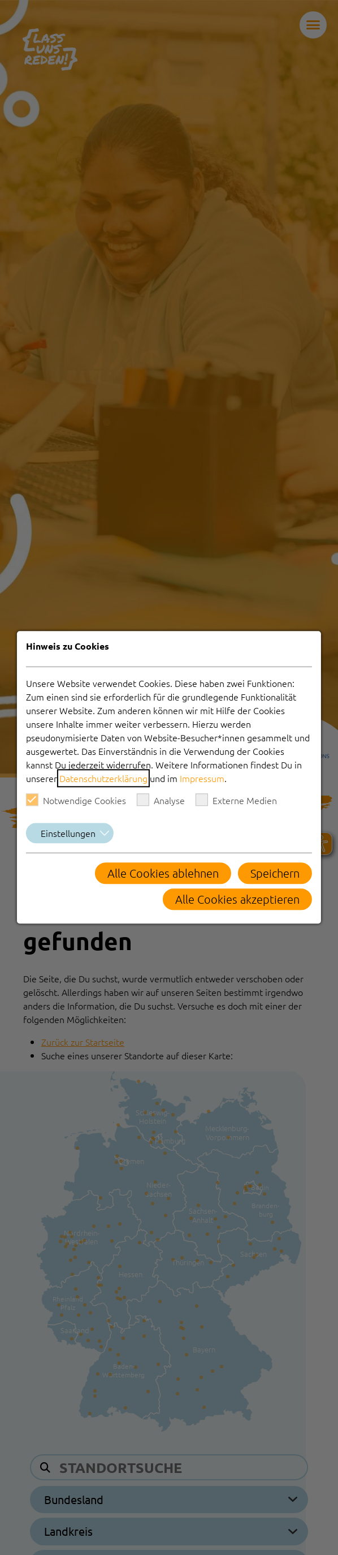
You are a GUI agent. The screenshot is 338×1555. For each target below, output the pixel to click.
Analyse (161, 800)
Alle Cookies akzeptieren (237, 900)
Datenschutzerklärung (103, 778)
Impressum (202, 778)
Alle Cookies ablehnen (163, 873)
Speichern (275, 873)
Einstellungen (68, 833)
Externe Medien (236, 800)
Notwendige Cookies (76, 800)
